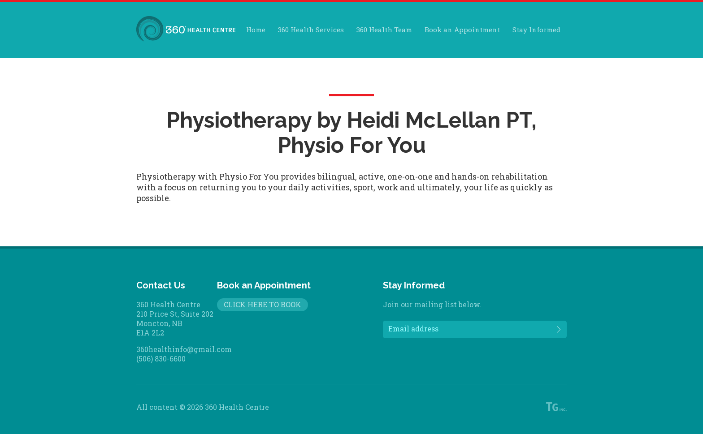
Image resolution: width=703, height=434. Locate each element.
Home (255, 29)
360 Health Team (384, 29)
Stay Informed (536, 29)
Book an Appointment (462, 29)
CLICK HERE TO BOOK (262, 304)
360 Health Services (311, 29)
